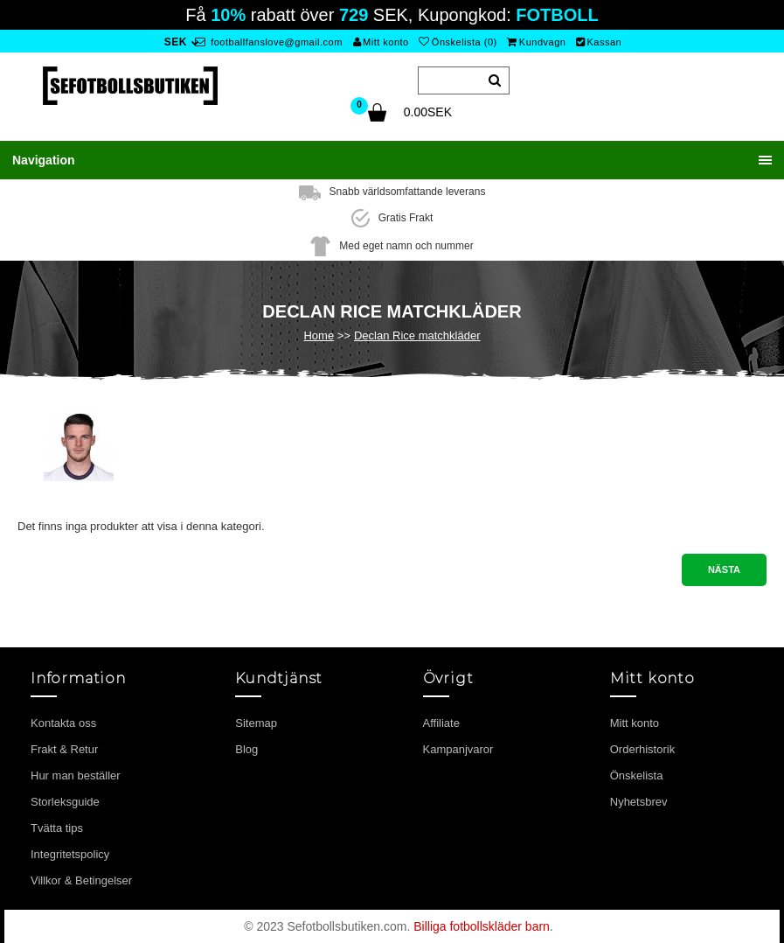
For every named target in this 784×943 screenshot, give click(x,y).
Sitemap (256, 723)
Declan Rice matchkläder (417, 335)
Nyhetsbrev (639, 801)
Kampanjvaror (458, 749)
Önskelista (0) (457, 42)
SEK (175, 42)
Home (318, 335)
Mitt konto (381, 42)
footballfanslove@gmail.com (269, 42)
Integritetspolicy (70, 854)
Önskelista (636, 775)
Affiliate (441, 723)
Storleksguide (65, 801)
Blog (246, 749)
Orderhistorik (642, 749)
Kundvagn (536, 42)
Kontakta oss (63, 723)
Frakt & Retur (64, 749)
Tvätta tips (57, 828)
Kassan (598, 42)
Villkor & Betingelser (81, 880)
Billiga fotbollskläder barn (481, 926)
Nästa (724, 569)
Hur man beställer (76, 775)
